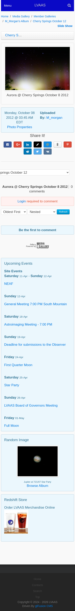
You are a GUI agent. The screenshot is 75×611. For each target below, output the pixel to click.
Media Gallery (21, 16)
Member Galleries (45, 16)
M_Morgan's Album (17, 21)
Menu (8, 5)
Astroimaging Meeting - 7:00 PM (28, 324)
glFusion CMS (44, 606)
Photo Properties (19, 127)
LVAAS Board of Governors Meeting (31, 405)
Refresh (63, 211)
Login (22, 201)
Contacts (37, 585)
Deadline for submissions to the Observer (35, 345)
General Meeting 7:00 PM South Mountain (35, 304)
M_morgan (54, 118)
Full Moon (11, 426)
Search (37, 591)
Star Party (11, 385)
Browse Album (37, 486)
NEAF (8, 284)
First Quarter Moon (18, 365)
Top (37, 597)
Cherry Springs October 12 (49, 21)
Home (4, 16)
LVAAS (40, 5)
